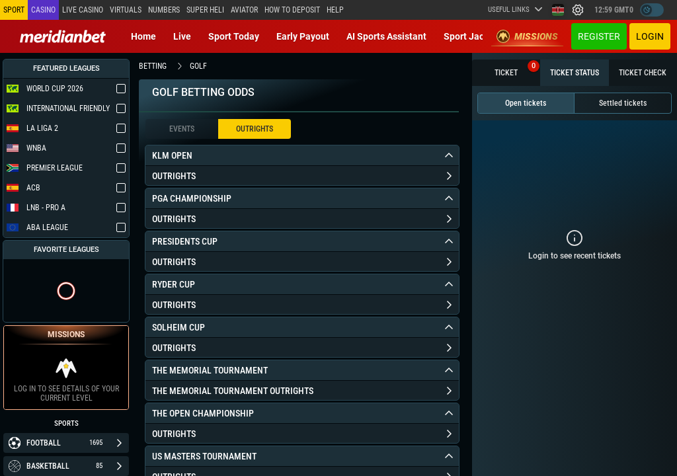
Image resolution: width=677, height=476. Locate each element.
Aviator (244, 10)
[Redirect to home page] (63, 36)
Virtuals (125, 10)
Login (650, 36)
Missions (527, 36)
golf (198, 66)
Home (143, 36)
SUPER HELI (205, 10)
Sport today (233, 36)
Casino (43, 10)
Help (335, 10)
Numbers (164, 10)
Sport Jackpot (473, 36)
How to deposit (292, 10)
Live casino (82, 10)
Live (182, 36)
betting (153, 66)
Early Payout (302, 36)
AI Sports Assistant (386, 36)
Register (599, 36)
